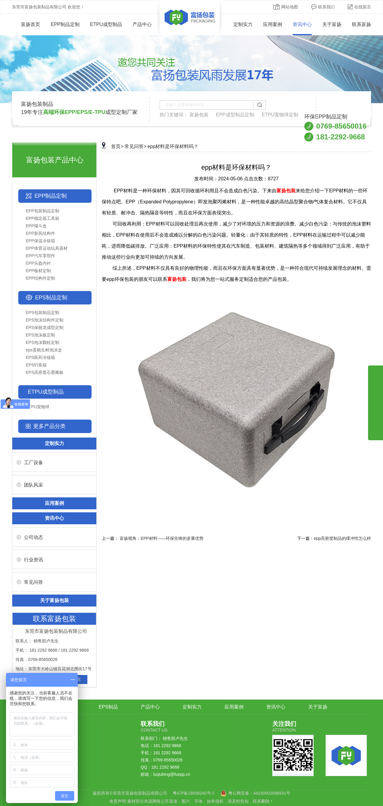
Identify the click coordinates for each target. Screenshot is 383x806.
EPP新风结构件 (40, 233)
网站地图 (285, 6)
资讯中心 (302, 24)
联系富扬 (361, 24)
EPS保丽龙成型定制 (44, 327)
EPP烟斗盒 (36, 225)
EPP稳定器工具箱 (42, 218)
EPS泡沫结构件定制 (44, 320)
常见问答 (30, 582)
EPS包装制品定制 (42, 312)
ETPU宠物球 (37, 406)
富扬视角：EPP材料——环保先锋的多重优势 (161, 538)
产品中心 (142, 24)
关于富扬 (331, 24)
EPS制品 (108, 706)
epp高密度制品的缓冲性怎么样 (342, 538)
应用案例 (272, 24)
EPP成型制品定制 (235, 114)
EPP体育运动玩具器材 (47, 248)
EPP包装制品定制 (42, 210)
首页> (117, 146)
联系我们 (323, 6)
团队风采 (30, 484)
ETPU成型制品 (106, 24)
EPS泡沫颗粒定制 (42, 342)
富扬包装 (199, 114)
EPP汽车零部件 (40, 255)
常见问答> (135, 146)
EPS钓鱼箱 (36, 364)
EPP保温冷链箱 (40, 240)
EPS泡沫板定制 (40, 335)
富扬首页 (26, 24)
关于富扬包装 (54, 600)
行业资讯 (30, 559)
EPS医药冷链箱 (40, 357)
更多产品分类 (49, 426)
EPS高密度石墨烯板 (44, 372)
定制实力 (243, 24)
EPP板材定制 (38, 270)
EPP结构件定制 (40, 278)
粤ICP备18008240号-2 (194, 793)
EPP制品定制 (65, 24)
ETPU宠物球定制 (280, 114)
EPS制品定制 (51, 298)
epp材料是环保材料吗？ (173, 146)
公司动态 (30, 537)
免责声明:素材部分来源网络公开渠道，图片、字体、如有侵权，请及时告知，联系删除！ (191, 801)
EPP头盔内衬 (38, 263)
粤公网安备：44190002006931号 (259, 793)
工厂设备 (30, 462)
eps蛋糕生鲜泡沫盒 (44, 350)
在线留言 (359, 6)
